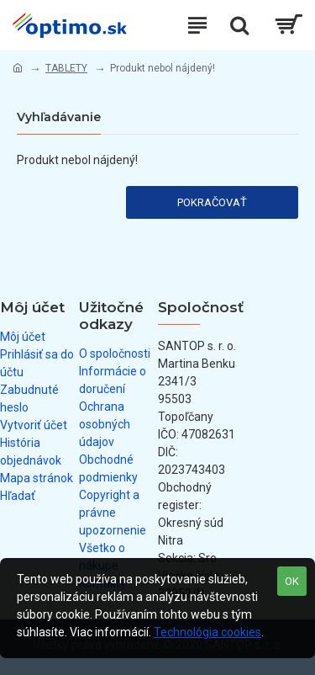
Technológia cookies (207, 632)
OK (292, 581)
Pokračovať (212, 202)
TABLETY (66, 68)
